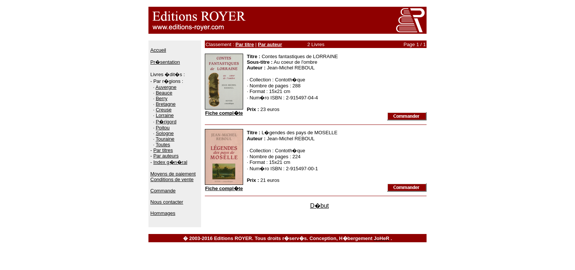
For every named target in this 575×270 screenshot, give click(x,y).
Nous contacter (166, 202)
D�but (319, 205)
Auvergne (166, 87)
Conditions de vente (172, 179)
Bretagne (166, 104)
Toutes (163, 144)
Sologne (165, 133)
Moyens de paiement (173, 174)
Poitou (162, 127)
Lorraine (165, 115)
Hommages (162, 213)
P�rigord (166, 121)
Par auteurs (166, 156)
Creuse (163, 109)
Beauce (164, 93)
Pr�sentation (165, 62)
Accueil (158, 50)
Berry (161, 98)
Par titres (163, 150)
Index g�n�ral (170, 162)
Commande (163, 191)
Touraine (165, 139)
